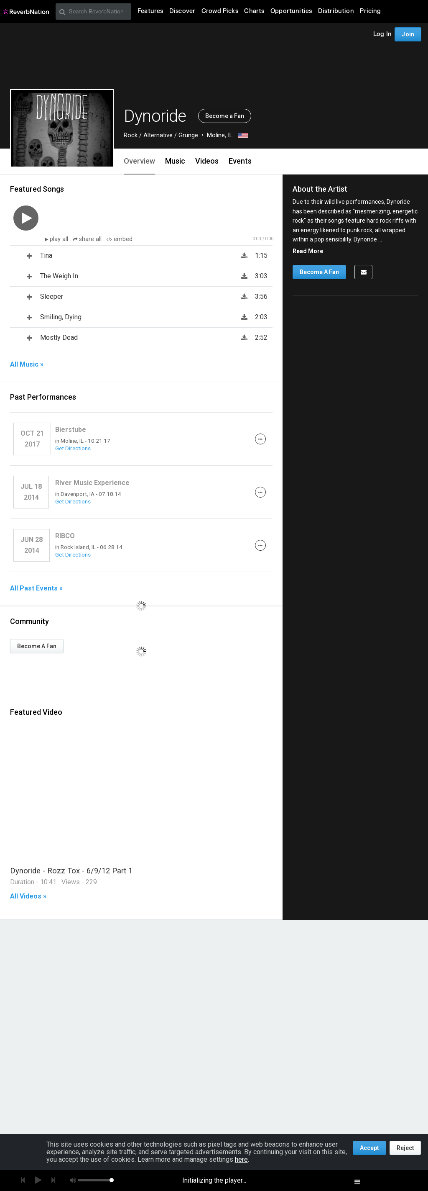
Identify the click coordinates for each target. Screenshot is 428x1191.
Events (240, 161)
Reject (405, 1148)
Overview (139, 161)
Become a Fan (224, 116)
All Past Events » (36, 588)
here (241, 1159)
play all (60, 239)
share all (88, 239)
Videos (207, 161)
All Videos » (28, 896)
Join (408, 34)
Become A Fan (36, 646)
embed (119, 239)
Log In (382, 34)
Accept (369, 1148)
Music (175, 161)
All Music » (26, 364)
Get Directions (73, 448)
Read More (308, 251)
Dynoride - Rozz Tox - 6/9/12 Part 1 (71, 870)
